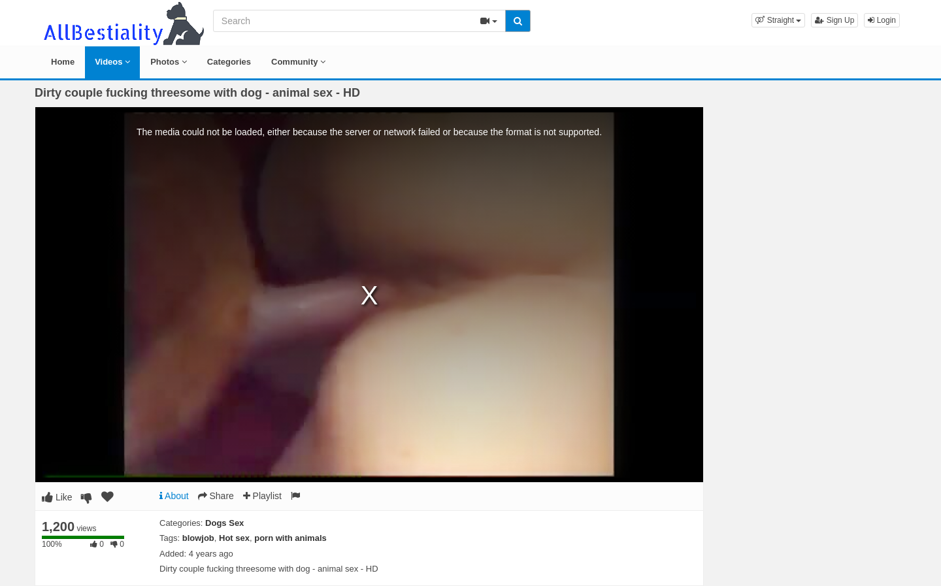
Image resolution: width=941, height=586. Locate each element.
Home (62, 62)
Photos (168, 62)
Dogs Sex (224, 523)
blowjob (198, 538)
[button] (778, 20)
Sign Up (834, 20)
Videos (112, 62)
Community (298, 62)
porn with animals (290, 538)
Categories (229, 62)
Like (57, 497)
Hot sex (234, 538)
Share (216, 496)
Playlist (262, 496)
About (174, 496)
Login (882, 20)
